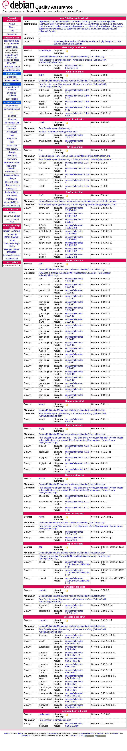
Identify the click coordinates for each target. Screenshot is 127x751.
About (12, 24)
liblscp (107, 41)
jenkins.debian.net (11, 255)
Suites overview (11, 80)
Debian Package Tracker (12, 244)
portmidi (57, 44)
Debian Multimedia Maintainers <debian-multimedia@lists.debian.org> (72, 56)
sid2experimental (12, 109)
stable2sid (12, 195)
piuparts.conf (11, 55)
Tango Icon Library (76, 735)
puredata (66, 44)
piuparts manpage (11, 70)
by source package (11, 94)
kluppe (95, 41)
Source (11, 212)
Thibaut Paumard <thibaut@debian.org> (92, 159)
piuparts (7, 733)
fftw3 (84, 41)
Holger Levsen (104, 733)
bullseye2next (11, 192)
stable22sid (11, 199)
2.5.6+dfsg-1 (71, 534)
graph (15, 99)
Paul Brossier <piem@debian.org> (55, 60)
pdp (119, 41)
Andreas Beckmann (86, 733)
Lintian (12, 240)
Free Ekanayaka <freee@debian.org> (90, 438)
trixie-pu (12, 152)
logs (17, 60)
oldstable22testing (11, 206)
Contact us (12, 34)
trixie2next (12, 156)
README (11, 63)
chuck (75, 41)
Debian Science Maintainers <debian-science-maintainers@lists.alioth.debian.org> (78, 201)
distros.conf (11, 57)
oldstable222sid (11, 202)
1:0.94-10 (69, 281)
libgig (101, 41)
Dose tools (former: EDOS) (11, 235)
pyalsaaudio (76, 44)
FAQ (12, 31)
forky (11, 135)
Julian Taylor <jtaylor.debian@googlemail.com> (95, 204)
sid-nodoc (11, 119)
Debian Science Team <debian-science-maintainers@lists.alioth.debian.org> (75, 156)
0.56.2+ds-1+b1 (72, 637)
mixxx (113, 41)
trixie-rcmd (12, 145)
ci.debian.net (12, 259)
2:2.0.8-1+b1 (71, 607)
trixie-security (11, 149)
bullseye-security (12, 185)
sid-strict (15, 84)
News (11, 27)
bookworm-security (12, 167)
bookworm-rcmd (11, 162)
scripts (7, 60)
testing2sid (12, 132)
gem (89, 41)
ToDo (11, 222)
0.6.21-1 (69, 422)
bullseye (12, 178)
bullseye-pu (11, 188)
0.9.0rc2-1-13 (71, 68)
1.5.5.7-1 (69, 137)
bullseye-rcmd (11, 182)
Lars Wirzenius (52, 733)
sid (11, 112)
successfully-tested (74, 65)
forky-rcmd (12, 138)
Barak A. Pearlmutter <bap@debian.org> (58, 132)
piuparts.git (25, 735)
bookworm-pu (11, 171)
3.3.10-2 (69, 222)
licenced (21, 733)
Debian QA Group (11, 231)
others (115, 733)
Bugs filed (11, 77)
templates (14, 43)
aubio (69, 41)
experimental (12, 106)
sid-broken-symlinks (11, 127)
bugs (17, 216)
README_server (12, 67)
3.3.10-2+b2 (71, 210)
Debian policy (11, 47)
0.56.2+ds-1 (71, 649)
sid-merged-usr (12, 123)
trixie (11, 142)
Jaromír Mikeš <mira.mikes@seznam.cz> (81, 440)
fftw (80, 41)
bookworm (12, 159)
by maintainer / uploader (12, 88)
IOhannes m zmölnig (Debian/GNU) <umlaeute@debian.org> (68, 273)
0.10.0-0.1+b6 (71, 726)
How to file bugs (11, 41)
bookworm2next (11, 175)
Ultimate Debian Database (11, 250)
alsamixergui (60, 41)
